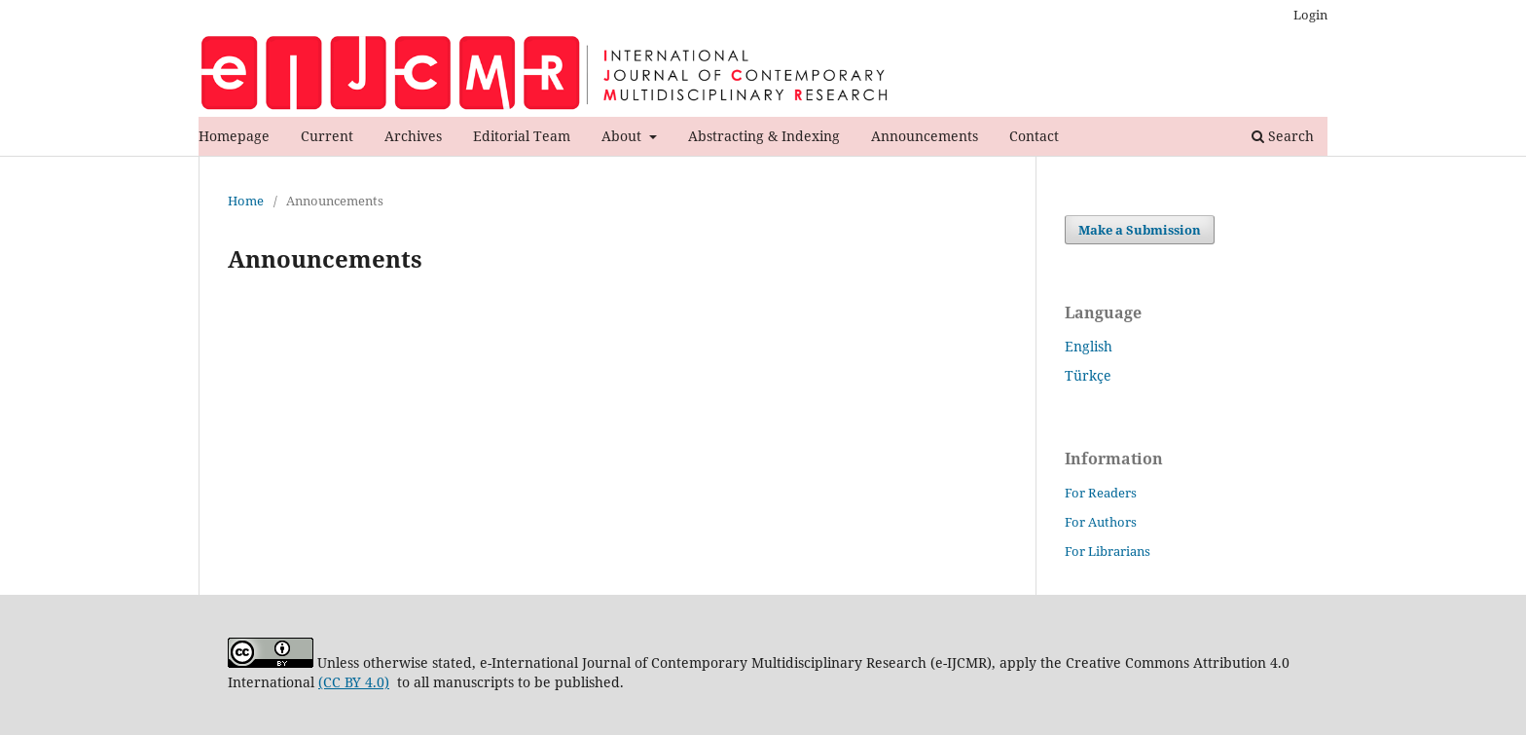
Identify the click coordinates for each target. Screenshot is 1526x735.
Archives (413, 136)
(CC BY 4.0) (353, 682)
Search (1283, 136)
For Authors (1101, 522)
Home (246, 200)
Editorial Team (521, 136)
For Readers (1101, 492)
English (1088, 346)
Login (1310, 14)
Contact (1034, 136)
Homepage (234, 136)
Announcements (924, 136)
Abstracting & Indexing (764, 136)
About (623, 136)
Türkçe (1088, 375)
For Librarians (1107, 551)
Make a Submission (1139, 230)
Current (327, 136)
